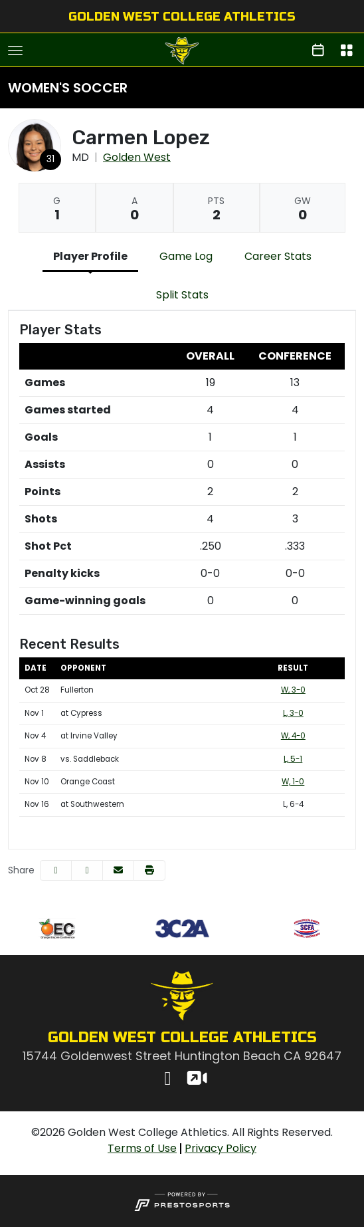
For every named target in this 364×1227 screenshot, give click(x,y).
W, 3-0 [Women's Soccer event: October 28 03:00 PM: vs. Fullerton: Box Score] (293, 690)
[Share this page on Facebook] (56, 870)
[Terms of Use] (142, 1149)
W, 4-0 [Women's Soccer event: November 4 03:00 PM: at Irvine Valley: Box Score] (293, 735)
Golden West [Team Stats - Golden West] (137, 157)
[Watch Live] (196, 1080)
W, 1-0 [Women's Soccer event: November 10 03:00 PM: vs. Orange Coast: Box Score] (293, 781)
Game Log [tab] (186, 256)
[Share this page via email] (118, 870)
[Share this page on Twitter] (87, 870)
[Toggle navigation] (15, 50)
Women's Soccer (68, 87)
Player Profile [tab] (90, 256)
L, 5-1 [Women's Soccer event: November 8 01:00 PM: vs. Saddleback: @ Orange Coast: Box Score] (293, 759)
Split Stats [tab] (182, 294)
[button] (149, 870)
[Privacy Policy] (220, 1149)
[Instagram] (167, 1080)
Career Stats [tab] (278, 256)
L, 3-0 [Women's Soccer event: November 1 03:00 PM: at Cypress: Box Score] (293, 713)
